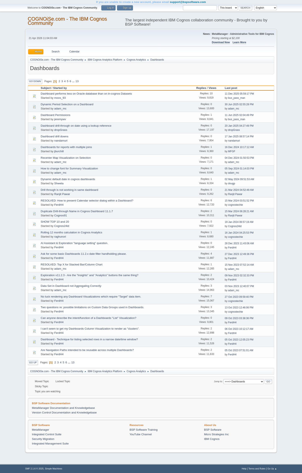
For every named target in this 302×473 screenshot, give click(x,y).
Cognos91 (60, 215)
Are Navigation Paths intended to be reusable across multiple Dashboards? (87, 350)
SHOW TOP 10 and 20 (55, 221)
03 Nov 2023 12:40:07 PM (239, 286)
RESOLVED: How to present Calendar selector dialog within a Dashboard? (87, 200)
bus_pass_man (236, 97)
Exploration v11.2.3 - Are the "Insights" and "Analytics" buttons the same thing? (89, 275)
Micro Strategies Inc (216, 434)
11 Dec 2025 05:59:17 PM (239, 93)
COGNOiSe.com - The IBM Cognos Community (67, 21)
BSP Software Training (144, 429)
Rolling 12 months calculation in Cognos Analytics (71, 232)
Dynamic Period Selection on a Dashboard (67, 104)
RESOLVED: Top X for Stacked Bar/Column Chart (71, 264)
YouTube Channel (141, 434)
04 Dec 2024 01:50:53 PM (239, 157)
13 (77, 81)
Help (244, 468)
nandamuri (60, 140)
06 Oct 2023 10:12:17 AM (239, 328)
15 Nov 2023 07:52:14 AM (239, 264)
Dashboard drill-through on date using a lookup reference (76, 125)
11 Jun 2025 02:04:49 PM (239, 115)
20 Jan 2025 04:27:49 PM (239, 125)
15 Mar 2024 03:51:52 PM (239, 200)
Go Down (35, 81)
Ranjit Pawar (62, 194)
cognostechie (235, 204)
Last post (233, 88)
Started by (60, 88)
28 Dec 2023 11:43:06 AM (239, 243)
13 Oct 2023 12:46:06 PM (239, 307)
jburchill (59, 151)
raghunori (60, 236)
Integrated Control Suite (46, 434)
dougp (231, 183)
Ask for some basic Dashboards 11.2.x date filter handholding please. (84, 253)
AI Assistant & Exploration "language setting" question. (74, 243)
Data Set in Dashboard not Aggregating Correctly (71, 285)
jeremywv (60, 119)
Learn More (239, 42)
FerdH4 (58, 204)
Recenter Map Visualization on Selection (66, 157)
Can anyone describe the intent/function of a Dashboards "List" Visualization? (88, 318)
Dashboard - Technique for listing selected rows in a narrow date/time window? (89, 339)
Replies (201, 88)
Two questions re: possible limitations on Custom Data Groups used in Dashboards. (92, 307)
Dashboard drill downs (54, 136)
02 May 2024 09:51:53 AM (239, 179)
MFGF (231, 151)
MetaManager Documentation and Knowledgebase (63, 407)
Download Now (221, 42)
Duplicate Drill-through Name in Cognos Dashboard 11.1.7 (77, 211)
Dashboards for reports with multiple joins (66, 147)
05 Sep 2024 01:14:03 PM (239, 168)
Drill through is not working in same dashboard (69, 189)
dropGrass (60, 129)
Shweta (58, 183)
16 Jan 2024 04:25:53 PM (239, 232)
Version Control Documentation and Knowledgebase (64, 412)
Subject (46, 88)
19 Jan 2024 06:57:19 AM (239, 222)
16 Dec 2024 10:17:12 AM (239, 147)
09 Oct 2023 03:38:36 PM (239, 318)
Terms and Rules (257, 468)
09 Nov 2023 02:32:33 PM (239, 275)
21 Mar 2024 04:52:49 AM (239, 189)
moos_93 (60, 97)
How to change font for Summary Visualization (69, 168)
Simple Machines (53, 468)
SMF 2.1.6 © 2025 (34, 468)
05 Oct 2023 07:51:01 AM (239, 350)
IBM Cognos (211, 439)
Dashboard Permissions (55, 115)
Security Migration (43, 439)
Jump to (218, 381)
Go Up (33, 362)
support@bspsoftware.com (188, 2)
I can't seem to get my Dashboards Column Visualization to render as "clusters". (90, 328)
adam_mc (60, 108)
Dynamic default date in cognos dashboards (68, 179)
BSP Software (212, 429)
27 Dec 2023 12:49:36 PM (239, 254)
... (73, 81)
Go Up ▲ (272, 468)
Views (212, 88)
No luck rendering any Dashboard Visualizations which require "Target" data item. (91, 296)
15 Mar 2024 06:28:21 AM (239, 211)
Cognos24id (61, 225)
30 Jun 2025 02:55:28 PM (239, 104)
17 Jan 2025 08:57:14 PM (239, 136)
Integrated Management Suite (50, 443)
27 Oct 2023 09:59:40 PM (239, 296)
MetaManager (40, 429)
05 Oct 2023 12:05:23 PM (239, 339)
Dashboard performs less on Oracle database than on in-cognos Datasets (86, 93)
